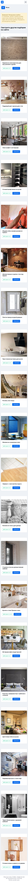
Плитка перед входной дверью (12, 317)
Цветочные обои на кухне (10, 737)
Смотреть (16, 68)
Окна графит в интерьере (10, 147)
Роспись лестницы (8, 400)
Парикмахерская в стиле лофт (12, 778)
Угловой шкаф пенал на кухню (11, 189)
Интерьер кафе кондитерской (11, 652)
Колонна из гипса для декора (11, 525)
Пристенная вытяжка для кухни (12, 359)
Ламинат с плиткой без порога (12, 484)
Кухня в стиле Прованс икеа (11, 610)
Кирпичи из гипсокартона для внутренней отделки (11, 63)
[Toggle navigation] (25, 2)
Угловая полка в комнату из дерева (13, 863)
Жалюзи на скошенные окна (11, 442)
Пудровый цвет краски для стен (12, 106)
